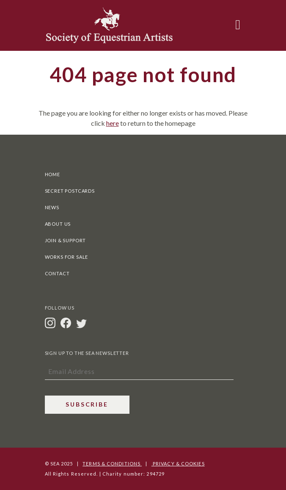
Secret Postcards (70, 191)
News (52, 207)
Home (52, 174)
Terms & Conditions (112, 463)
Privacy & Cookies (178, 463)
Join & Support (65, 240)
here (112, 123)
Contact (57, 273)
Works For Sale (66, 257)
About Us (58, 224)
